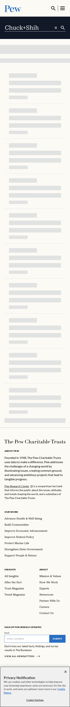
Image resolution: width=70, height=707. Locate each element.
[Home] (35, 442)
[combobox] (32, 27)
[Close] (65, 672)
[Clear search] (56, 28)
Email (7, 633)
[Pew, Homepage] (12, 8)
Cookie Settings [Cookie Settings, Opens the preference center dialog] (35, 700)
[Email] (26, 639)
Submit (57, 638)
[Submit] (63, 28)
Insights (10, 569)
